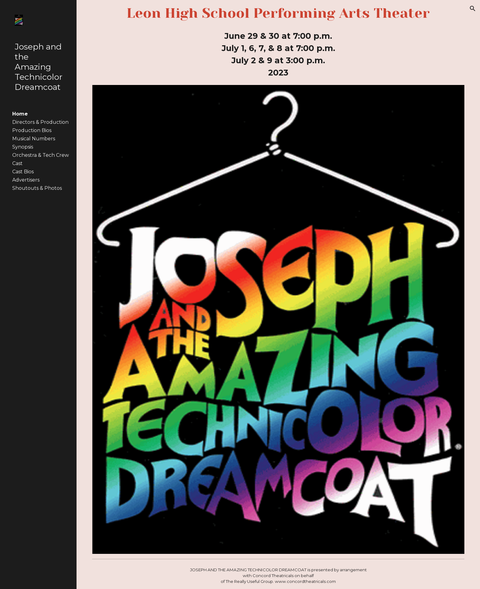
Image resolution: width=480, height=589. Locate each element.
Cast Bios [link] (23, 172)
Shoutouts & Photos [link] (37, 188)
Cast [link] (17, 163)
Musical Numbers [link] (33, 139)
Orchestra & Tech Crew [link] (40, 155)
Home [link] (20, 114)
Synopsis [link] (22, 147)
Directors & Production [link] (40, 122)
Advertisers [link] (25, 180)
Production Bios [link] (31, 130)
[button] (472, 8)
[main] (278, 13)
